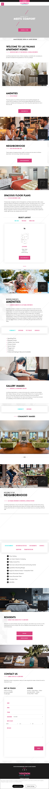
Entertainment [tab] (9, 545)
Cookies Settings (30, 786)
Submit (38, 748)
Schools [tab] (41, 545)
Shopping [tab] (18, 549)
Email (8, 707)
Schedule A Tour (24, 30)
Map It (24, 768)
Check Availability (24, 257)
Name (8, 703)
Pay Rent (24, 633)
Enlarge (24, 246)
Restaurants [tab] (33, 545)
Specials (24, 1)
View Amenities (24, 111)
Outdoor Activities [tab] (21, 545)
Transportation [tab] (28, 549)
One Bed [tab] (17, 220)
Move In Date (10, 721)
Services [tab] (37, 330)
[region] (24, 784)
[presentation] (15, 741)
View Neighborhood (24, 160)
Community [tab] (12, 330)
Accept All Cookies (18, 786)
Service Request (24, 638)
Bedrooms (9, 716)
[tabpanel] (24, 243)
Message (9, 728)
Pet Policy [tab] (29, 330)
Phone (8, 712)
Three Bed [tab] (31, 220)
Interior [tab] (20, 330)
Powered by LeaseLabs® (24, 778)
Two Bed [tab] (24, 220)
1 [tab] (24, 266)
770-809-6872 (7, 693)
